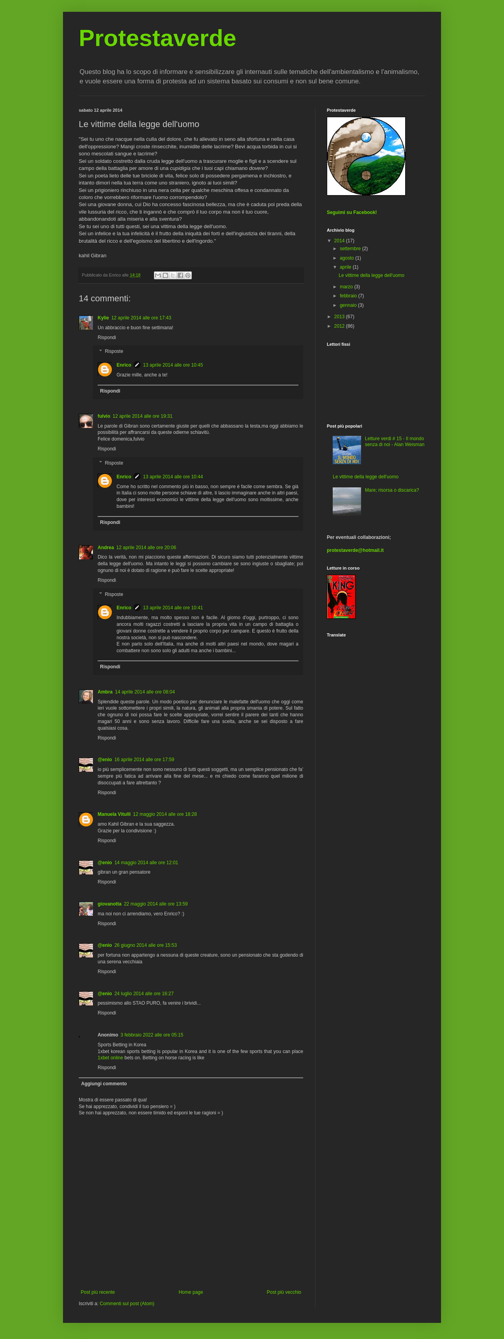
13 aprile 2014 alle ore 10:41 (173, 607)
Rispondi (107, 337)
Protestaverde (157, 38)
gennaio (349, 305)
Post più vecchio (284, 1292)
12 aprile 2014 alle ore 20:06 (146, 547)
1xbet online (110, 1058)
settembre (351, 248)
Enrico (124, 365)
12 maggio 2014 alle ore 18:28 (165, 814)
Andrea (106, 547)
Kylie (103, 318)
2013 (340, 316)
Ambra (105, 692)
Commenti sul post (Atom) (127, 1303)
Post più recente (98, 1292)
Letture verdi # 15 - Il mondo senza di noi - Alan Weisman (394, 441)
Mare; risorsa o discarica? (392, 490)
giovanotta (110, 904)
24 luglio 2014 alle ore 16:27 (144, 993)
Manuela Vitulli (114, 814)
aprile (346, 267)
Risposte (114, 351)
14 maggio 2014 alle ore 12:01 (146, 862)
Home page (191, 1292)
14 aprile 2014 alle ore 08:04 (145, 692)
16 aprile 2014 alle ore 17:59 (144, 759)
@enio (105, 759)
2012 (340, 326)
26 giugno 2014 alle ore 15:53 (145, 945)
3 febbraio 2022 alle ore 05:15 (151, 1035)
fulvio (104, 416)
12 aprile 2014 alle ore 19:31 (142, 416)
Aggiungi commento (104, 1083)
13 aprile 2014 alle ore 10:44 (173, 477)
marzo (347, 287)
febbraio (349, 296)
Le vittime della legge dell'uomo (371, 275)
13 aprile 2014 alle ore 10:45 (173, 365)
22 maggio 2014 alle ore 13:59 (156, 904)
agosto (347, 258)
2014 (340, 240)
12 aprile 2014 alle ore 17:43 (141, 318)
